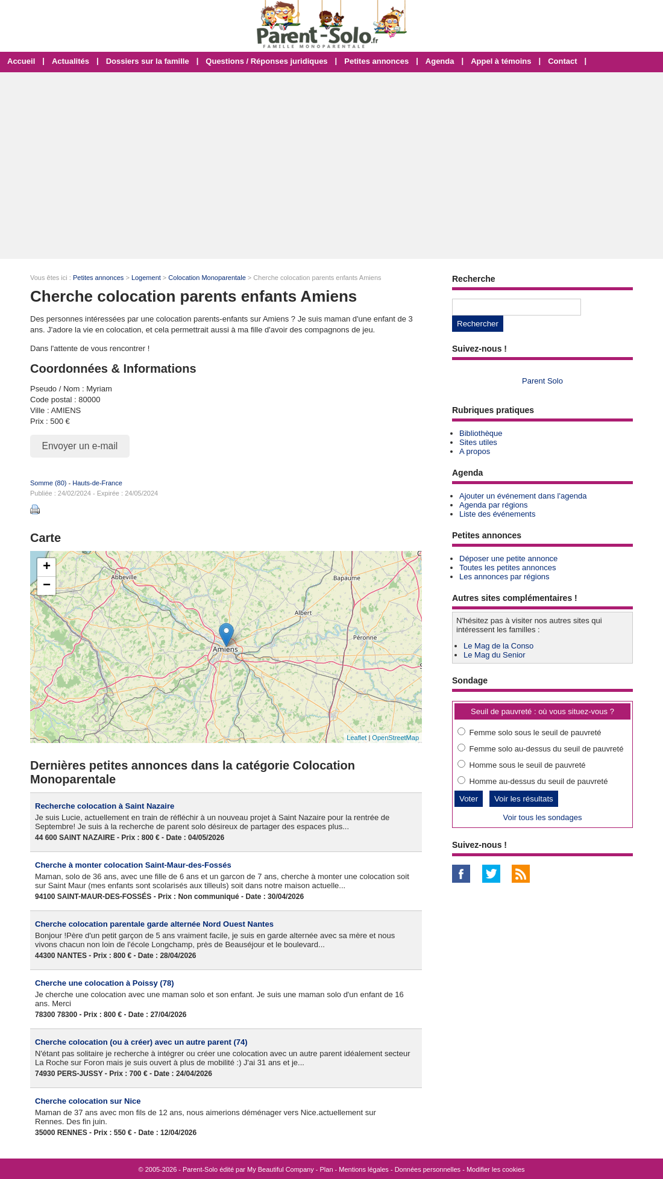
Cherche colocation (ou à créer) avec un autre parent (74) (141, 1042)
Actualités (70, 61)
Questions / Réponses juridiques (266, 61)
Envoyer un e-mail (80, 446)
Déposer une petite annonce (508, 558)
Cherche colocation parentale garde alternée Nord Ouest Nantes (154, 924)
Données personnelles (427, 1169)
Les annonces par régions (504, 576)
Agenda (440, 61)
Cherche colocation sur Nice (88, 1101)
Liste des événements (497, 513)
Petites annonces (376, 61)
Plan (326, 1169)
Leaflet (356, 737)
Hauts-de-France (97, 483)
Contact (562, 61)
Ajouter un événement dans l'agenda (522, 495)
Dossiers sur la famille (147, 61)
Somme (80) (48, 483)
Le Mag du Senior (494, 654)
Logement (146, 277)
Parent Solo (542, 380)
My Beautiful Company (280, 1169)
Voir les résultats (523, 798)
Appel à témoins (501, 61)
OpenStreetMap (395, 737)
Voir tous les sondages (542, 817)
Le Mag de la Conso (498, 645)
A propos (474, 451)
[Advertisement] (331, 165)
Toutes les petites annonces (507, 567)
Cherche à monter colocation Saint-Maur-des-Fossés (133, 864)
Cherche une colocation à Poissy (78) (104, 983)
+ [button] (47, 567)
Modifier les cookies (496, 1169)
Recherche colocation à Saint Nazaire (104, 805)
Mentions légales (364, 1169)
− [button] (47, 586)
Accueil (21, 61)
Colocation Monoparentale (206, 277)
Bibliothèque (481, 433)
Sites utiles (478, 442)
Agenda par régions (493, 504)
